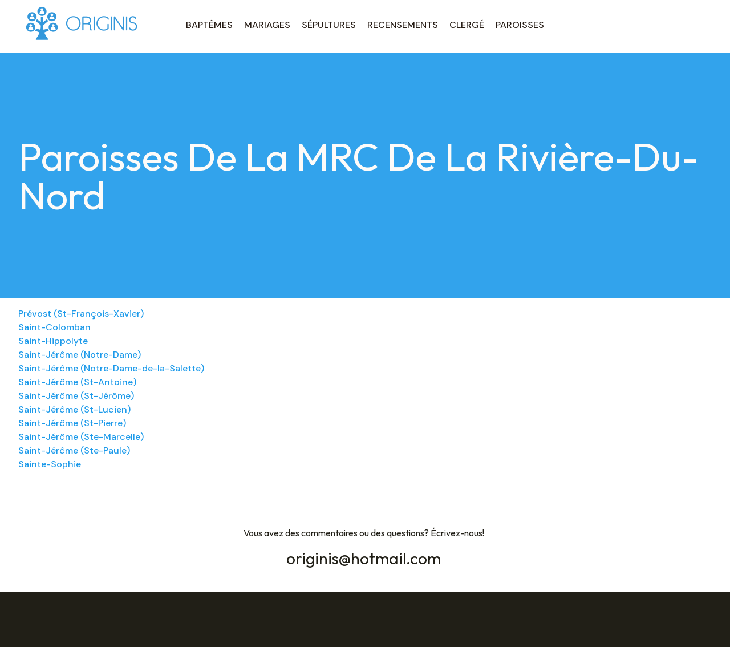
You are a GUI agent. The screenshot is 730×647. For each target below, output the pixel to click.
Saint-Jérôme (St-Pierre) (72, 423)
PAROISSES (520, 25)
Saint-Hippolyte (53, 341)
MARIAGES (267, 25)
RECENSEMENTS (402, 25)
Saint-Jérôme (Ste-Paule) (74, 450)
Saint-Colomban (54, 327)
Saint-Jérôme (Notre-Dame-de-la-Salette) (111, 368)
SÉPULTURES (329, 25)
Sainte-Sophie (49, 464)
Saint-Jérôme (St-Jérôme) (76, 396)
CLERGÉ (466, 25)
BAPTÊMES (209, 25)
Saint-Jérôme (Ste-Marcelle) (81, 437)
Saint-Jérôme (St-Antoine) (77, 382)
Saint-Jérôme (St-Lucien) (74, 409)
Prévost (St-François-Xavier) (81, 314)
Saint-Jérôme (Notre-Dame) (79, 355)
